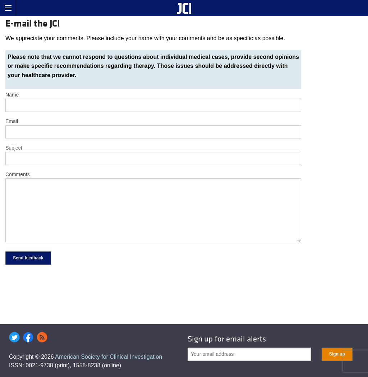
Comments (17, 174)
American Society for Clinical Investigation (108, 357)
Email (11, 121)
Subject (13, 148)
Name (12, 95)
